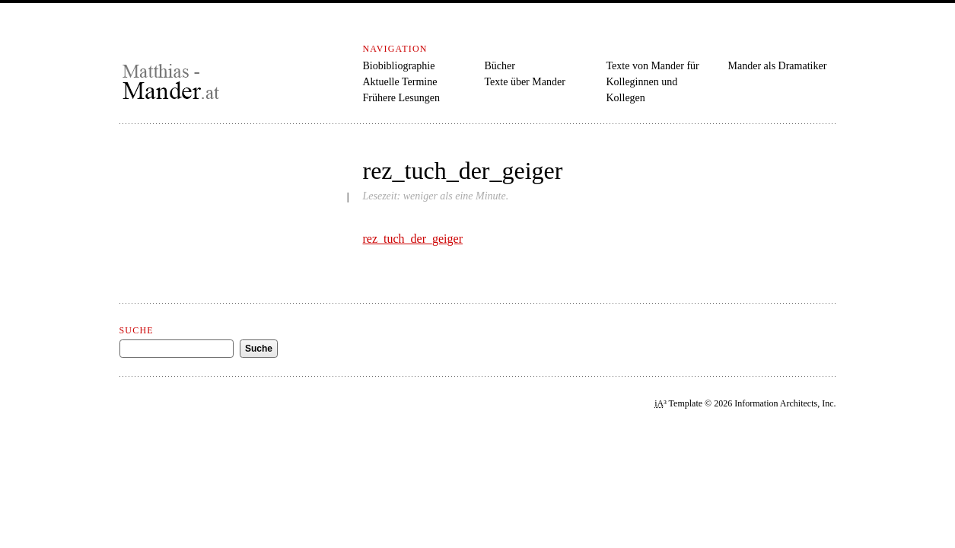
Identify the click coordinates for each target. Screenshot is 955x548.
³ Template (678, 403)
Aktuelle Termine (400, 82)
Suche (136, 330)
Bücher (500, 66)
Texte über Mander (525, 82)
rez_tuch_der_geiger (413, 238)
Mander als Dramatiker (777, 66)
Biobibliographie (399, 66)
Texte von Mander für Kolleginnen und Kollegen (652, 82)
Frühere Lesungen (401, 98)
